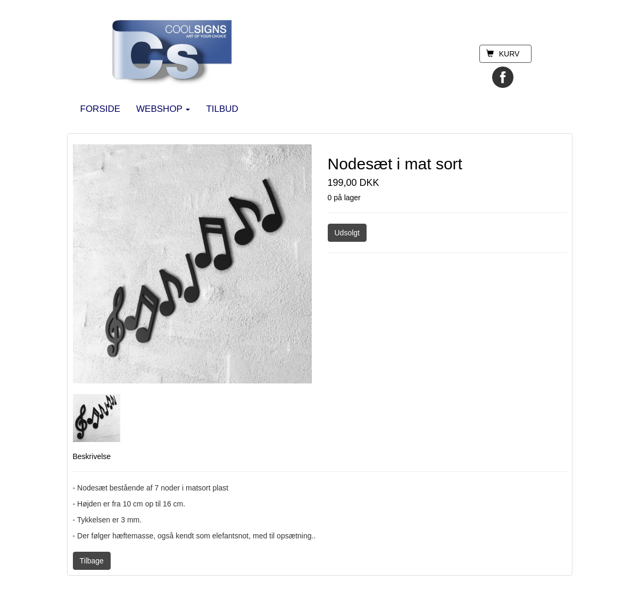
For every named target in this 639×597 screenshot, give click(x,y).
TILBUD (222, 109)
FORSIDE (100, 109)
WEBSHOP (163, 109)
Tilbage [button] (92, 561)
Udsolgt (347, 232)
